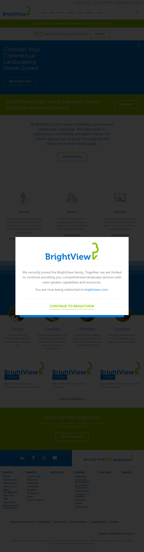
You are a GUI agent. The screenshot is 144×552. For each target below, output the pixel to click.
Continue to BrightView (72, 306)
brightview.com (97, 290)
